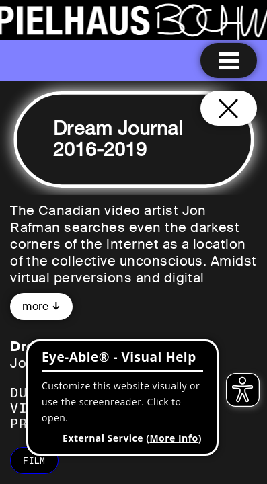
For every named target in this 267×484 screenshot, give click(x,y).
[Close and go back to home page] (228, 108)
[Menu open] (228, 60)
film (34, 461)
